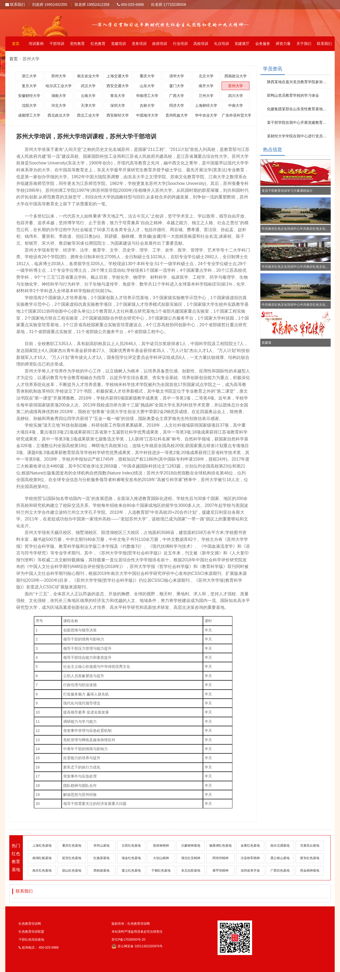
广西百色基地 (280, 870)
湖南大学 (58, 96)
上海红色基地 (42, 845)
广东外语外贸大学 (235, 115)
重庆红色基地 (71, 845)
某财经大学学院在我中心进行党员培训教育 (298, 136)
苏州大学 (235, 86)
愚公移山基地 (280, 858)
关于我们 (303, 43)
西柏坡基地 (101, 870)
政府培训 (159, 43)
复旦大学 (29, 86)
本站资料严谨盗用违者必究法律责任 (137, 931)
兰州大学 (206, 96)
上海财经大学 (206, 105)
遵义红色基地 (131, 870)
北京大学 (206, 76)
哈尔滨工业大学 (59, 86)
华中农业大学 (206, 115)
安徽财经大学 (29, 96)
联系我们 (15, 4)
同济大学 (176, 105)
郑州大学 (58, 76)
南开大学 (206, 86)
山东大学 (147, 86)
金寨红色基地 (250, 845)
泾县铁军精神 (250, 858)
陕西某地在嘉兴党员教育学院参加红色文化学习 (298, 82)
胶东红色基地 (309, 858)
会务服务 (262, 43)
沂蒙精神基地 (190, 845)
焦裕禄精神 (161, 845)
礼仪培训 (221, 43)
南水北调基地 (280, 845)
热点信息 (272, 149)
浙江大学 (29, 76)
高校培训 (200, 43)
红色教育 (98, 43)
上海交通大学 (118, 76)
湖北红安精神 (190, 858)
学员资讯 (272, 68)
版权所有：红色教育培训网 (131, 924)
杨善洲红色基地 (220, 845)
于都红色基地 (161, 870)
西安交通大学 (118, 86)
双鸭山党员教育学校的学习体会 (293, 95)
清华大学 (176, 76)
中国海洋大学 (147, 115)
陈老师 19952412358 (92, 4)
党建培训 (118, 43)
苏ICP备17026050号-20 (128, 939)
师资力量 (283, 43)
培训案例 (36, 43)
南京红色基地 (42, 870)
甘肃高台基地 (309, 845)
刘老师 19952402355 (49, 4)
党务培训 (139, 43)
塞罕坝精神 (220, 870)
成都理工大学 (29, 115)
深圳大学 (117, 105)
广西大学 (176, 96)
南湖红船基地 (42, 858)
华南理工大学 (147, 96)
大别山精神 (161, 858)
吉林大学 (147, 105)
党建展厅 (242, 43)
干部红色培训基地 (31, 939)
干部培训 (56, 43)
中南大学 (235, 105)
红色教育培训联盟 (31, 931)
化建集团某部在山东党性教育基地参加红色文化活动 (298, 109)
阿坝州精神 (220, 858)
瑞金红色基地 (131, 858)
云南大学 (88, 96)
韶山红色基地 (71, 870)
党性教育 (77, 43)
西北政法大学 (59, 115)
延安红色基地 (71, 858)
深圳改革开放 (250, 870)
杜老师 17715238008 (168, 4)
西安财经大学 (118, 115)
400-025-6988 (130, 4)
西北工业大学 (88, 115)
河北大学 (58, 105)
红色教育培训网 (30, 924)
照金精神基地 (309, 870)
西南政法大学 (235, 76)
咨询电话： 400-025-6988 (38, 947)
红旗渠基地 (101, 858)
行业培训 (180, 43)
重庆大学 (147, 76)
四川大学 (235, 96)
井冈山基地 (101, 845)
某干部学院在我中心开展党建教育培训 (298, 122)
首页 (15, 43)
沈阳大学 (29, 105)
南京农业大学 (88, 76)
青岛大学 (117, 96)
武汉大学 (88, 86)
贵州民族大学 (176, 115)
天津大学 (88, 105)
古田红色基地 (131, 845)
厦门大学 (176, 86)
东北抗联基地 (190, 870)
